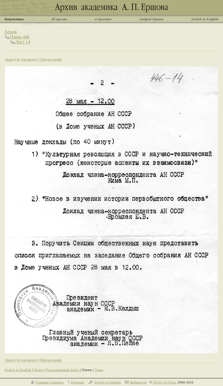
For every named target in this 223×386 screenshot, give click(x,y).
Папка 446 (20, 36)
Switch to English (204, 19)
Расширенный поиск (62, 370)
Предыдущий (50, 59)
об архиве (59, 19)
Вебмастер (138, 382)
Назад (10, 59)
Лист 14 (22, 41)
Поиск (39, 370)
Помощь (77, 382)
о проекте (103, 19)
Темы (99, 370)
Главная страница (49, 382)
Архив (11, 31)
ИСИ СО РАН (164, 382)
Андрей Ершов (151, 19)
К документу (27, 59)
